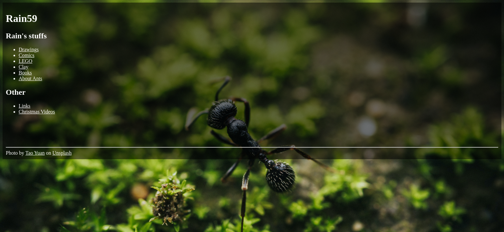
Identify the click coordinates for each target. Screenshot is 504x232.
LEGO (25, 61)
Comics (26, 55)
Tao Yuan (35, 153)
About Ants (30, 78)
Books (25, 72)
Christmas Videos (37, 111)
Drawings (29, 49)
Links (24, 106)
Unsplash (62, 153)
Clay (23, 67)
